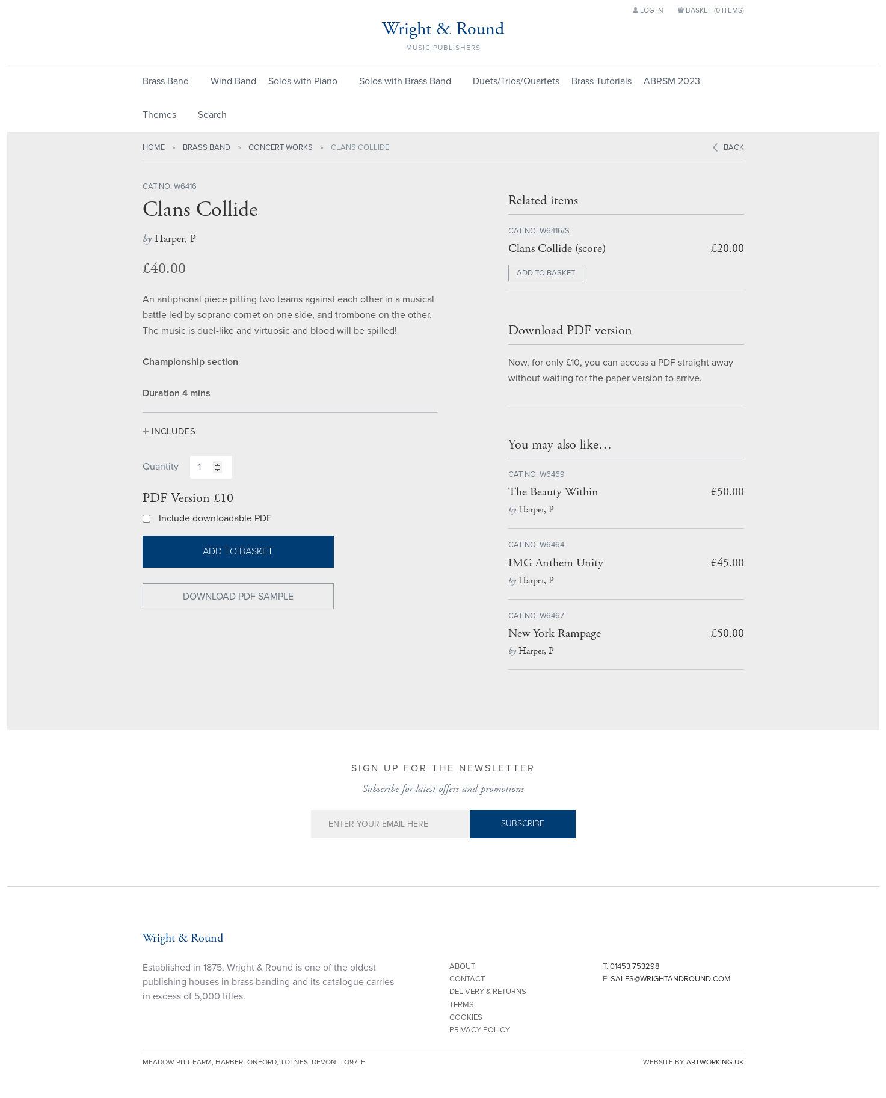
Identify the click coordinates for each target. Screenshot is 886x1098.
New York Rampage (554, 633)
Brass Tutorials (601, 81)
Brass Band (166, 81)
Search (212, 115)
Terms (461, 1005)
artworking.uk (714, 1062)
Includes (173, 431)
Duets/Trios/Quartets (516, 81)
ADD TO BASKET (546, 273)
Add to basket (238, 551)
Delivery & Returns (487, 991)
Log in (648, 10)
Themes (159, 115)
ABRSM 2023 (672, 81)
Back (734, 147)
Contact (467, 979)
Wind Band (233, 81)
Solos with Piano (302, 81)
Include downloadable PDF (215, 518)
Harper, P (175, 238)
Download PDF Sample (238, 596)
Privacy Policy (479, 1030)
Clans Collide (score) (557, 248)
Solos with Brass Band (405, 81)
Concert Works (280, 147)
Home (154, 147)
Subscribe (522, 823)
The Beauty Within (553, 492)
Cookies (465, 1017)
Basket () (711, 10)
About (462, 966)
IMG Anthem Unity (555, 563)
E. (667, 979)
